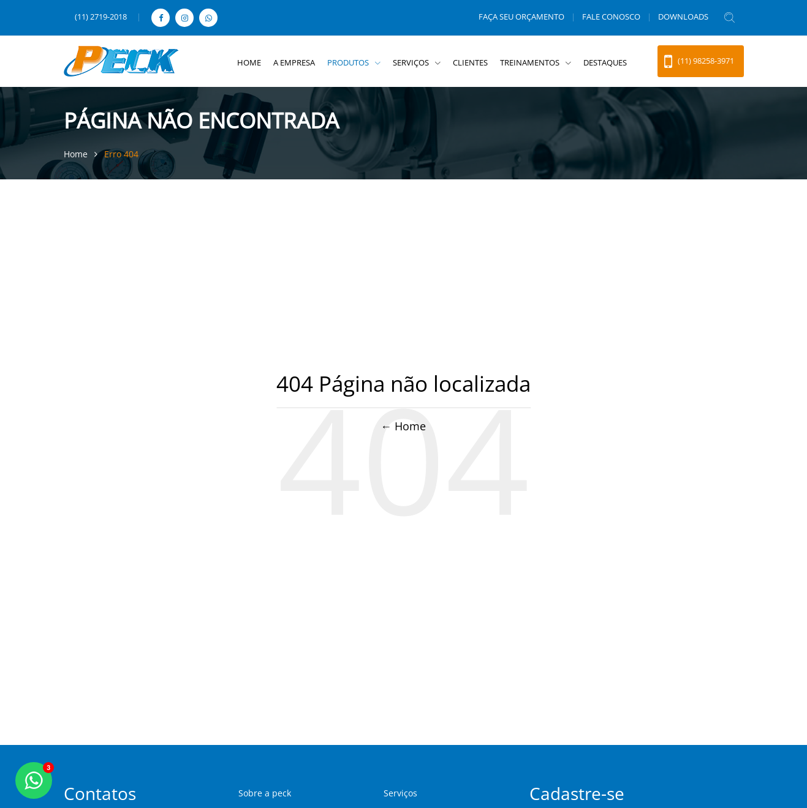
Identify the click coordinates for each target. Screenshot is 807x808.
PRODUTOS (349, 62)
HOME (249, 62)
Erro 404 (121, 154)
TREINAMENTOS (530, 62)
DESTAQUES (605, 62)
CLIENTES (470, 62)
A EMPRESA (294, 62)
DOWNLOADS (683, 16)
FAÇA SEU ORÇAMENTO (521, 16)
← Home (403, 426)
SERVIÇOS (412, 62)
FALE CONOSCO (611, 16)
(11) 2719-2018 (101, 16)
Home (77, 154)
